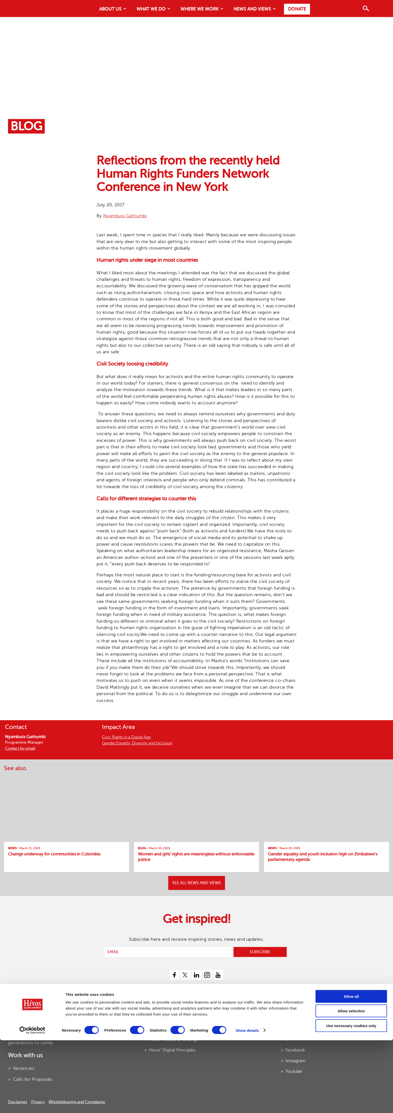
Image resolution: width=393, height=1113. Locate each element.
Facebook (295, 1049)
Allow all (351, 1069)
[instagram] (207, 975)
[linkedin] (197, 975)
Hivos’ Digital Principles (172, 1049)
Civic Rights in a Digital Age (126, 737)
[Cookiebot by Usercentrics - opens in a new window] (32, 1103)
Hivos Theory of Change (173, 1039)
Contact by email (20, 748)
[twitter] (185, 975)
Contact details (301, 1018)
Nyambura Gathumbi (125, 215)
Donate (297, 9)
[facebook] (175, 975)
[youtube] (219, 975)
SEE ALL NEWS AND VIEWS (196, 883)
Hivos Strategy (163, 1028)
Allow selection (351, 1084)
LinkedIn (294, 1028)
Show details (247, 1103)
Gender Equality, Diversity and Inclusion (137, 743)
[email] (168, 952)
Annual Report (163, 1018)
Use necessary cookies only (351, 1098)
